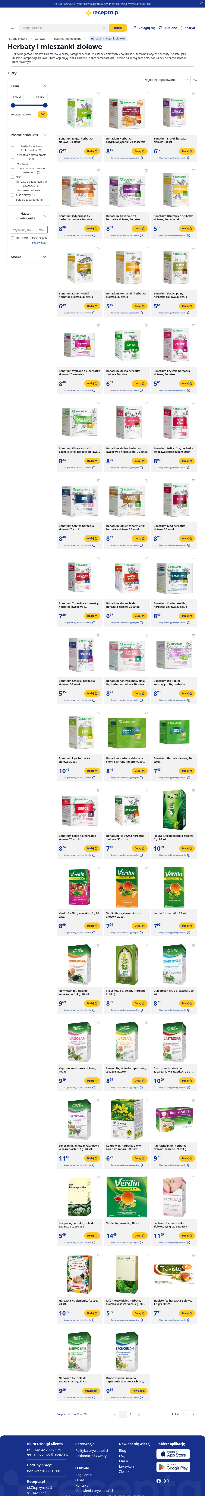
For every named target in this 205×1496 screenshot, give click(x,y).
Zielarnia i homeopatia (67, 38)
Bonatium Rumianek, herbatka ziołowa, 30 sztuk (126, 295)
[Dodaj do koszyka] (92, 151)
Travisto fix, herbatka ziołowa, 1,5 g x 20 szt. (173, 1302)
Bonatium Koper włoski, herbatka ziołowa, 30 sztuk (76, 295)
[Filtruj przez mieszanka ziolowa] (27, 190)
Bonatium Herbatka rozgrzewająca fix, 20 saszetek (125, 140)
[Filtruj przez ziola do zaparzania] (27, 200)
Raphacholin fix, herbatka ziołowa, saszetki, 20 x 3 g (170, 1147)
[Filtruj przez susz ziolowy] (23, 195)
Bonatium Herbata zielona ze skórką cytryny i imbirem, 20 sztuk (124, 760)
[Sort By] (166, 79)
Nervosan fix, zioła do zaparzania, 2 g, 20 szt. (73, 1379)
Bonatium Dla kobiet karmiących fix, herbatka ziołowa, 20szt (169, 682)
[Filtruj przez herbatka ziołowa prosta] (29, 157)
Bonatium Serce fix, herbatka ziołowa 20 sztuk (77, 837)
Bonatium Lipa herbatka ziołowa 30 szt (74, 760)
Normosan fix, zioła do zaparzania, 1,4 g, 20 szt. (74, 992)
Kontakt (81, 1485)
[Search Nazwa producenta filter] (29, 230)
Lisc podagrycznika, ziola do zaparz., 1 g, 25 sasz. (76, 1224)
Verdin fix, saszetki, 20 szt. (170, 913)
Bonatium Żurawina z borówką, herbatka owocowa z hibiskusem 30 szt (79, 605)
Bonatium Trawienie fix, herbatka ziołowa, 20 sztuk (123, 217)
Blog (122, 1450)
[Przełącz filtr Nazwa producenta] (29, 217)
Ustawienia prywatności (94, 1490)
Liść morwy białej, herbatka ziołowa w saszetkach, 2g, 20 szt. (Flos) (124, 1302)
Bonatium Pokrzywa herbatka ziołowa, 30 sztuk (125, 837)
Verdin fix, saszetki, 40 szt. (123, 1223)
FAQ (122, 1456)
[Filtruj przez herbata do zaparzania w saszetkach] (29, 183)
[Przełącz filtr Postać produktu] (29, 136)
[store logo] (102, 13)
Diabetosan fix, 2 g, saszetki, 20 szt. (174, 992)
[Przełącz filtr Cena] (29, 87)
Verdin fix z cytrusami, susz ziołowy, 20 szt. (123, 915)
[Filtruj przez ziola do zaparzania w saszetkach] (29, 170)
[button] (93, 157)
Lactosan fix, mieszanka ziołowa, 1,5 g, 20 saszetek (170, 1224)
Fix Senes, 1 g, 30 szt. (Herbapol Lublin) (126, 992)
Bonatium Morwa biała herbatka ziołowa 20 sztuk (123, 605)
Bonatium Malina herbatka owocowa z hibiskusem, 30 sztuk (127, 450)
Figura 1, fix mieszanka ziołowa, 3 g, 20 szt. (174, 837)
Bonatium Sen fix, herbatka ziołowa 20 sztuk (76, 527)
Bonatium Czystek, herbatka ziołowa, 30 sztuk (172, 372)
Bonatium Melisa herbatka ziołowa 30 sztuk (123, 372)
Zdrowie (40, 38)
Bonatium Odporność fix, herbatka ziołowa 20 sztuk (75, 217)
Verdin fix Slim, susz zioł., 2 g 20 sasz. (79, 915)
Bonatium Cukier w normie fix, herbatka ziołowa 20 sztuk (125, 527)
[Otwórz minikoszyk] (187, 28)
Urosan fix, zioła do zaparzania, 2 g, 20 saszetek (126, 1070)
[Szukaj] (104, 28)
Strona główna (18, 38)
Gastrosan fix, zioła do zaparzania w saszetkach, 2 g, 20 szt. (174, 1070)
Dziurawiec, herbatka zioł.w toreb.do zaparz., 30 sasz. (123, 1147)
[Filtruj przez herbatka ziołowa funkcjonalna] (29, 148)
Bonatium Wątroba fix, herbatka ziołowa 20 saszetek (79, 372)
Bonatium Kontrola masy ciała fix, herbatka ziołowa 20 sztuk (125, 682)
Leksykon (126, 1466)
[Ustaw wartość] (43, 114)
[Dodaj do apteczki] (98, 93)
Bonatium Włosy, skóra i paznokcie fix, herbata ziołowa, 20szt (78, 450)
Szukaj (118, 28)
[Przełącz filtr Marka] (29, 257)
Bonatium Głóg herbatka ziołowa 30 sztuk (169, 527)
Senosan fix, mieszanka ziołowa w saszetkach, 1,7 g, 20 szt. (79, 1147)
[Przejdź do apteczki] (168, 28)
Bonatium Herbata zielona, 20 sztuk (173, 760)
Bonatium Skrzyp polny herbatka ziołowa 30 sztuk (170, 295)
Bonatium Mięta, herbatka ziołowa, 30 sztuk (76, 140)
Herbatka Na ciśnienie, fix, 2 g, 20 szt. (78, 1302)
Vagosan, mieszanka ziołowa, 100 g (77, 1070)
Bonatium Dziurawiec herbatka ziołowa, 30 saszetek (173, 217)
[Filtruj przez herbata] (20, 163)
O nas (79, 1480)
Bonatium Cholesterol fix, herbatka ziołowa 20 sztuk (170, 605)
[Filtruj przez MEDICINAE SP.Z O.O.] (29, 238)
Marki (123, 1461)
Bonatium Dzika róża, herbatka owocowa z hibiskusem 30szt (173, 450)
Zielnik (124, 1471)
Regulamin (83, 1474)
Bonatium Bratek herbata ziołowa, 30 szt (170, 140)
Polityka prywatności (91, 1450)
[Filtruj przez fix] (16, 177)
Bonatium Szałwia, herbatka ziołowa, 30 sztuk (77, 682)
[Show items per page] (188, 1414)
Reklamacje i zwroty (90, 1456)
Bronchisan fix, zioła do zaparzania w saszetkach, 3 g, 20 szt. (127, 1379)
